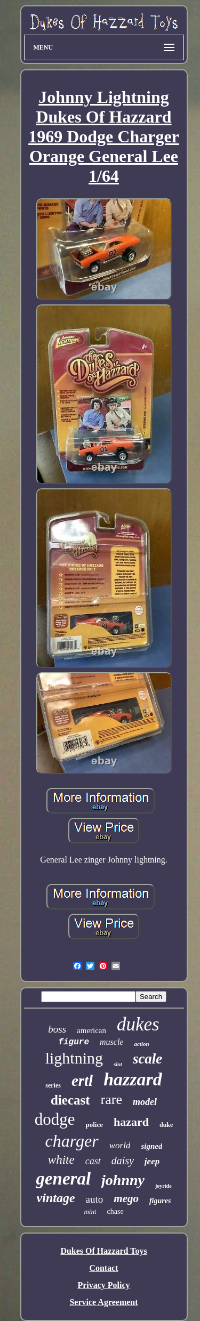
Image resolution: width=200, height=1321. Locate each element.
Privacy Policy (103, 1285)
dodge (55, 1119)
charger (72, 1140)
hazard (131, 1122)
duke (166, 1125)
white (61, 1159)
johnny (123, 1180)
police (94, 1125)
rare (111, 1099)
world (120, 1145)
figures (160, 1201)
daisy (122, 1160)
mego (126, 1198)
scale (147, 1059)
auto (94, 1199)
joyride (163, 1186)
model (145, 1102)
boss (57, 1029)
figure (73, 1042)
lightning (74, 1058)
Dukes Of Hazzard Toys (103, 1250)
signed (151, 1146)
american (91, 1030)
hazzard (132, 1079)
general (63, 1178)
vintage (56, 1198)
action (141, 1044)
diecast (70, 1100)
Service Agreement (103, 1302)
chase (115, 1211)
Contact (103, 1267)
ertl (82, 1080)
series (53, 1085)
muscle (111, 1041)
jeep (152, 1161)
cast (93, 1161)
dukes (138, 1024)
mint (90, 1211)
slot (118, 1064)
